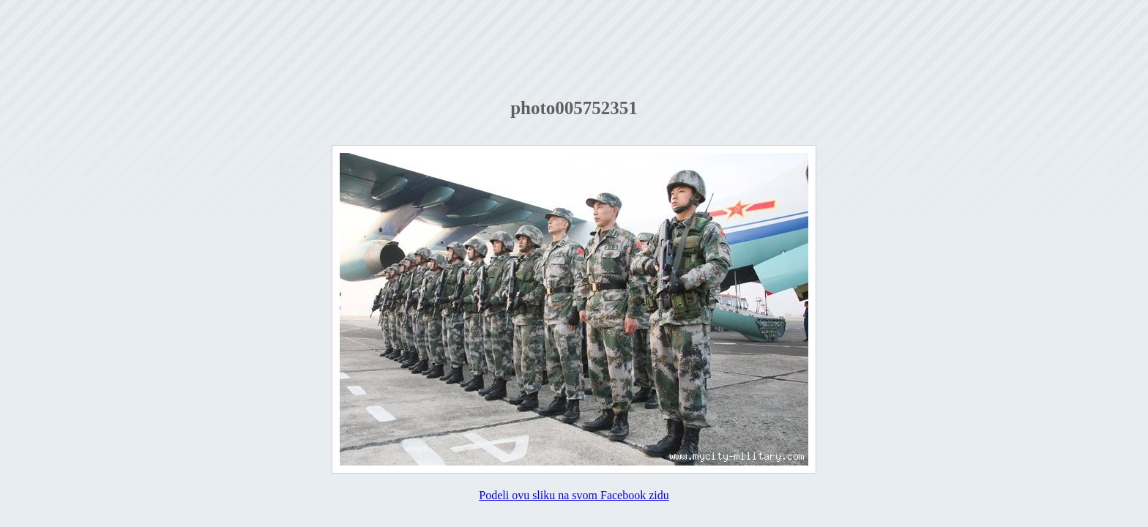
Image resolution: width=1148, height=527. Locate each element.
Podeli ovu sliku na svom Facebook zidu (574, 495)
